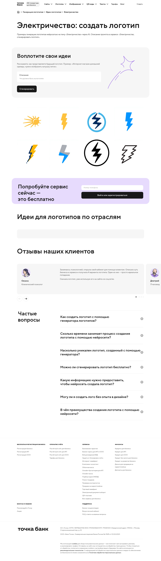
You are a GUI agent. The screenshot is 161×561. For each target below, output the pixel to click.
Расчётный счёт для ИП (58, 454)
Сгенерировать (26, 89)
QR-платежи (87, 497)
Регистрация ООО (24, 457)
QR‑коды (92, 4)
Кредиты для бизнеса (123, 450)
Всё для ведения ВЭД (90, 457)
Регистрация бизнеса (24, 450)
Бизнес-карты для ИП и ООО (93, 454)
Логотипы (61, 4)
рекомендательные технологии (71, 552)
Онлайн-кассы (87, 476)
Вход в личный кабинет (90, 513)
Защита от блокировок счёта (92, 460)
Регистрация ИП (23, 454)
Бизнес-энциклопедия (90, 510)
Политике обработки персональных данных (105, 555)
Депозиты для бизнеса (123, 472)
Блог (122, 4)
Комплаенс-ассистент (90, 466)
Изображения (76, 4)
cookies (74, 546)
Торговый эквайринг (89, 491)
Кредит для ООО (121, 457)
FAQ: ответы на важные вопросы (94, 516)
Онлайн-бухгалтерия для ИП (92, 472)
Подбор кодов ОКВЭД (90, 479)
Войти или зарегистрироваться (112, 195)
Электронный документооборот (94, 494)
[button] (139, 4)
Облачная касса (88, 469)
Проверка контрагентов (91, 485)
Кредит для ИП (120, 454)
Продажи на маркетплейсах (92, 488)
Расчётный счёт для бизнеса (60, 450)
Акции (19, 513)
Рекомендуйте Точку (24, 510)
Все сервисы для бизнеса (91, 501)
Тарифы (114, 4)
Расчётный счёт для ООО (59, 457)
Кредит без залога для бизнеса (126, 460)
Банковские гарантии (90, 450)
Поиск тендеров (88, 482)
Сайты (48, 4)
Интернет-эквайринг (90, 463)
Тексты (104, 4)
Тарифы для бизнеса (57, 460)
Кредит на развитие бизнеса (125, 463)
